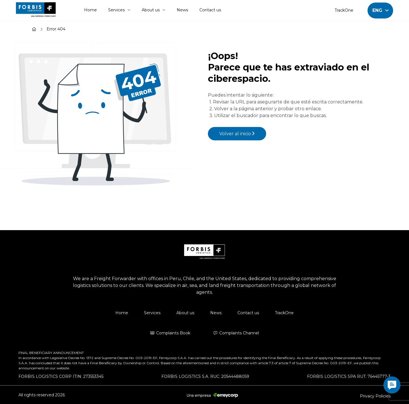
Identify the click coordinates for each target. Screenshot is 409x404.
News (182, 10)
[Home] (34, 30)
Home (90, 10)
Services (119, 10)
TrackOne (344, 10)
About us (153, 10)
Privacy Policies (375, 396)
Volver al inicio (237, 133)
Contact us (210, 10)
